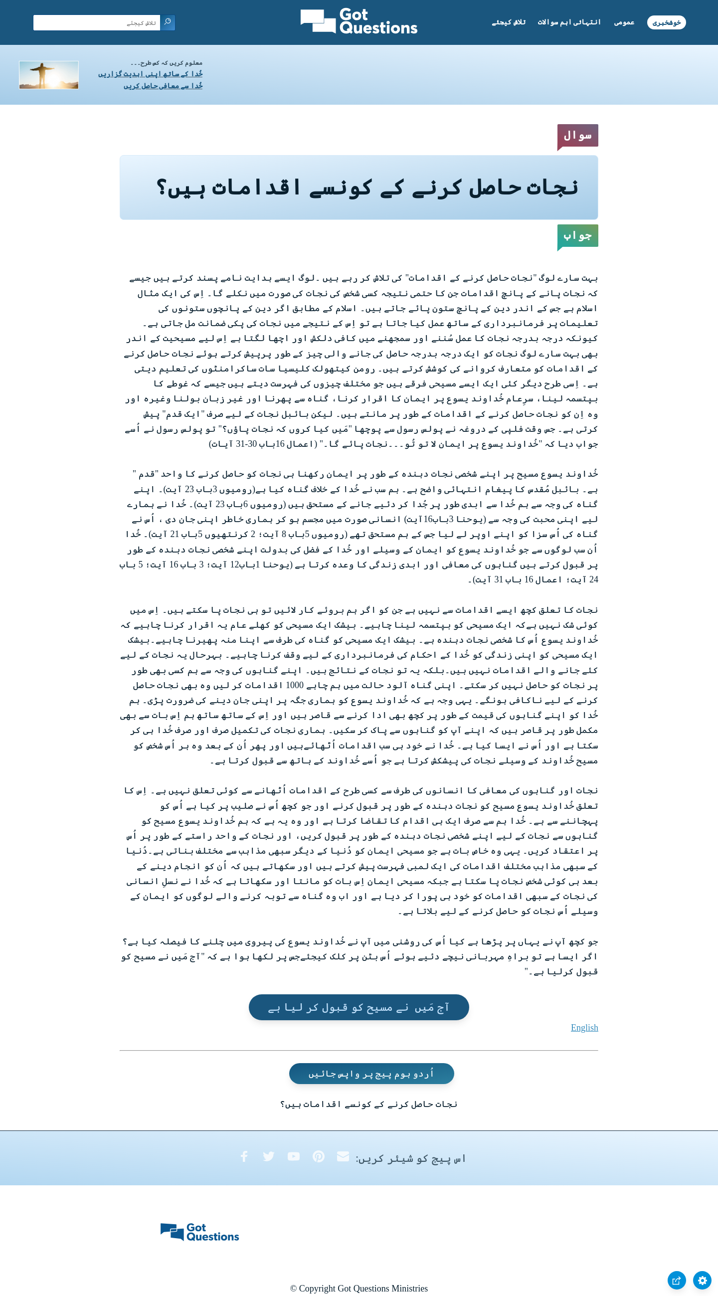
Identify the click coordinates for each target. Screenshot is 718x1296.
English (584, 1028)
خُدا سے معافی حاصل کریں (163, 86)
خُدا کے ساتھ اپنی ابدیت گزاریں (150, 74)
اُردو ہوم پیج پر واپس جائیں (372, 1074)
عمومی (624, 22)
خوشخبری (667, 22)
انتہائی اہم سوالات (569, 22)
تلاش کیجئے (509, 22)
